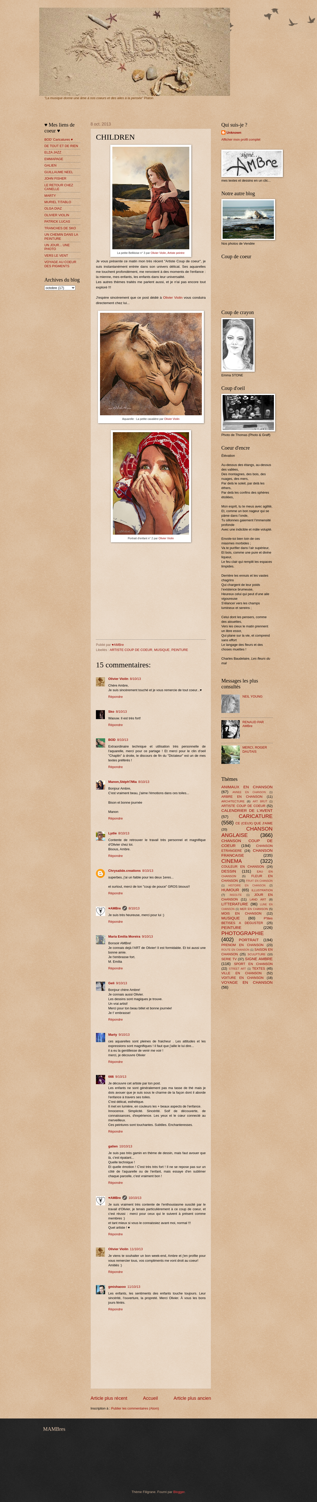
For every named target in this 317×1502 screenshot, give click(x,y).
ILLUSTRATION (262, 890)
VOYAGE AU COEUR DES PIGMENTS (60, 264)
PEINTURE (179, 650)
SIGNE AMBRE (259, 959)
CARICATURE (256, 816)
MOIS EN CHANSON (241, 913)
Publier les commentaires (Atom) (135, 1408)
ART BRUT (260, 801)
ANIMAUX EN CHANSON (247, 787)
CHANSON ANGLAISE (247, 832)
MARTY (50, 196)
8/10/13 (135, 679)
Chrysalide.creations (124, 871)
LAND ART (258, 899)
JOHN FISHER (55, 178)
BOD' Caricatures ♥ (58, 139)
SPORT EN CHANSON (253, 964)
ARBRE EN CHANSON (241, 797)
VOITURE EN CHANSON (242, 978)
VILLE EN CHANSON (241, 973)
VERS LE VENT (56, 255)
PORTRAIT (249, 940)
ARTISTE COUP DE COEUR (131, 650)
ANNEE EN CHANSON (249, 792)
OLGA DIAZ (53, 208)
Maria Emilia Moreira (124, 936)
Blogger (179, 1492)
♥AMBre (114, 908)
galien (113, 1146)
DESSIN (228, 871)
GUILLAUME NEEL (58, 172)
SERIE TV (229, 959)
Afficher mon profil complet (240, 139)
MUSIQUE (162, 650)
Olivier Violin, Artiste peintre (168, 252)
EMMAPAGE (53, 159)
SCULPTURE (256, 954)
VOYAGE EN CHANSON (247, 982)
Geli (111, 983)
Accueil (150, 1398)
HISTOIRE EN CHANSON (247, 885)
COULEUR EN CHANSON (242, 866)
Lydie (112, 833)
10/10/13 (125, 1146)
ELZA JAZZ (52, 152)
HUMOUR (230, 890)
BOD (112, 740)
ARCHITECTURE (233, 801)
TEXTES (258, 968)
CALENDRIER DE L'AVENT (247, 810)
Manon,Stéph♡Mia (122, 782)
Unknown (233, 132)
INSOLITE (236, 895)
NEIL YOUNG (252, 696)
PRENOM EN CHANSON (242, 945)
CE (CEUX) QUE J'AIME (254, 823)
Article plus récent (109, 1398)
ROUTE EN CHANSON (235, 949)
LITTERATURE (234, 904)
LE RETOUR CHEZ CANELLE (58, 187)
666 (111, 1077)
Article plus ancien (192, 1398)
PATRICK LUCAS (57, 221)
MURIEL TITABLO (57, 202)
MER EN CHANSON (254, 908)
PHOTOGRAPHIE (242, 933)
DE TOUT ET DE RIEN (61, 146)
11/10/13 (136, 1249)
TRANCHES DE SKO (60, 228)
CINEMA (231, 861)
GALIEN (50, 165)
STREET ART (237, 968)
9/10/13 (147, 936)
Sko (111, 711)
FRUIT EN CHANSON (259, 880)
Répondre (115, 697)
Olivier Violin (173, 297)
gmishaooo (117, 1287)
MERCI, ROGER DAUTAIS (254, 749)
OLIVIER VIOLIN (56, 215)
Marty (112, 1035)
